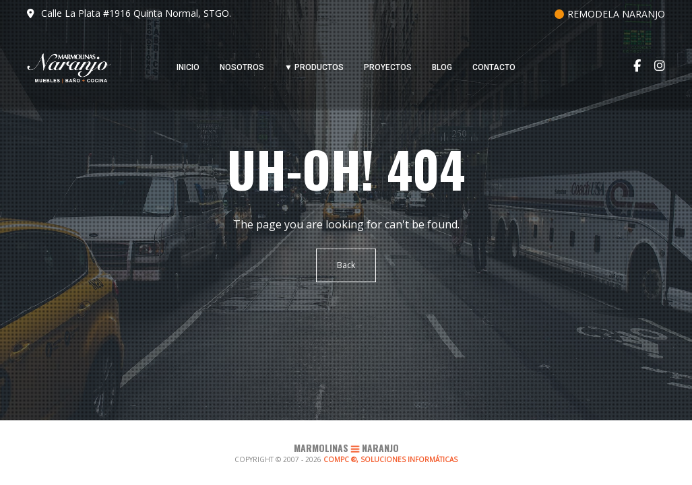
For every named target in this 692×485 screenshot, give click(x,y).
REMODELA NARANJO (610, 13)
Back (346, 265)
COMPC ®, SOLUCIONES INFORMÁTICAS (390, 459)
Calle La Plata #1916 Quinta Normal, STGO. (129, 13)
